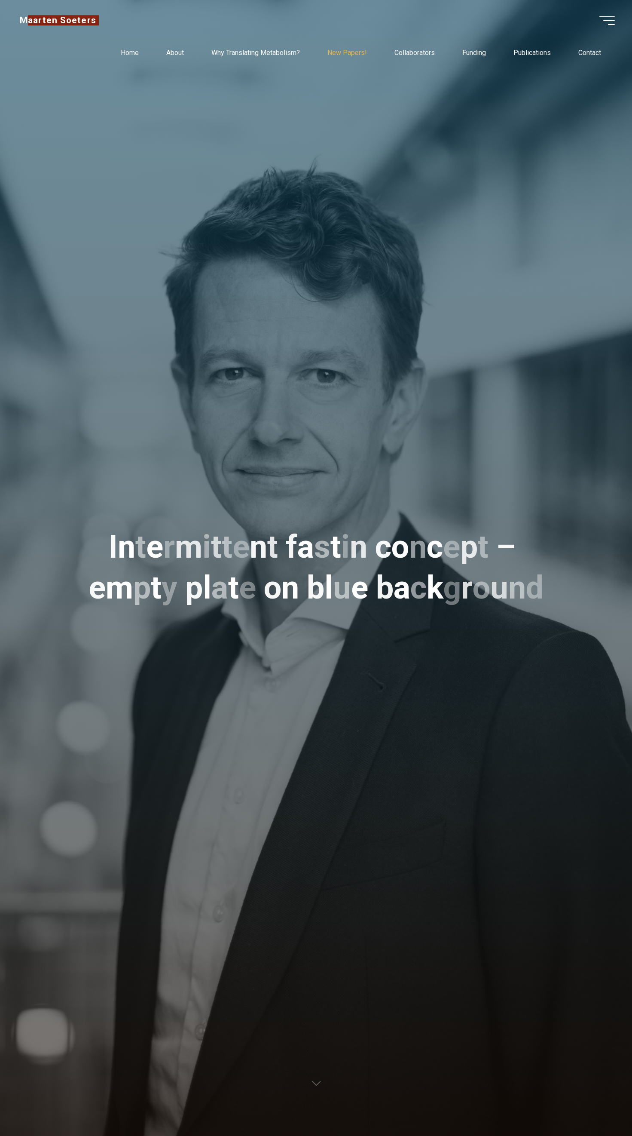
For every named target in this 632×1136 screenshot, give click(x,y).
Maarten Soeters (58, 20)
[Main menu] (607, 20)
